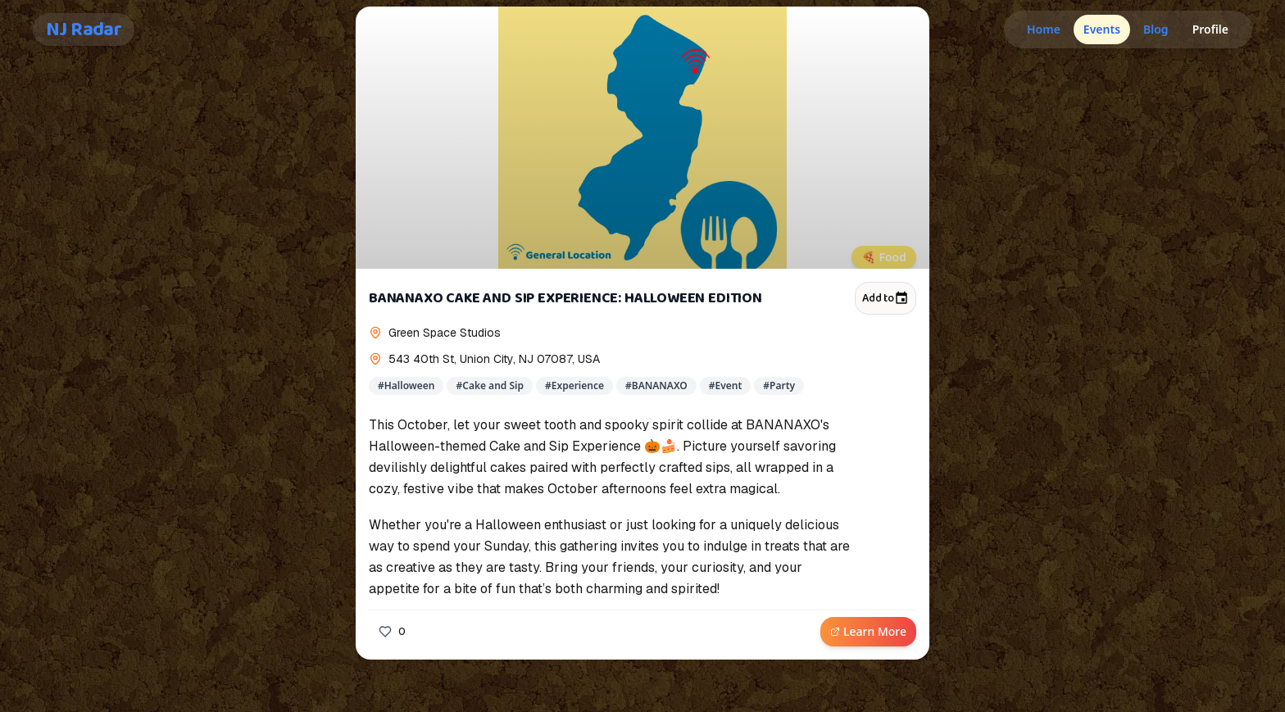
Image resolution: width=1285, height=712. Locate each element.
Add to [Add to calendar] (885, 298)
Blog (1156, 29)
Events (1101, 29)
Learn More (868, 631)
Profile (1210, 29)
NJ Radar (83, 29)
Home (1043, 29)
